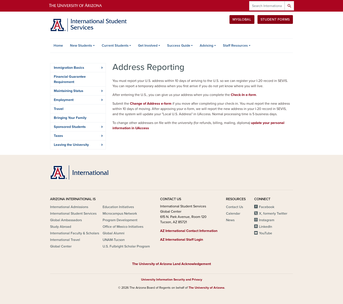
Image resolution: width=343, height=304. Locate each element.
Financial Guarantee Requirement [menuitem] (70, 79)
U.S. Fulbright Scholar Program (126, 246)
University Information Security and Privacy (171, 279)
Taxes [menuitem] (77, 137)
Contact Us (234, 207)
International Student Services (73, 213)
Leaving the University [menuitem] (77, 146)
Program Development (120, 220)
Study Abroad (60, 226)
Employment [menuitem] (77, 101)
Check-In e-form (243, 95)
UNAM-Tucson (114, 240)
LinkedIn (265, 226)
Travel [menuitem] (58, 109)
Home (58, 45)
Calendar (233, 213)
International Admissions (69, 207)
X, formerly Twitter (273, 213)
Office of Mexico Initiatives (123, 226)
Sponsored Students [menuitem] (77, 128)
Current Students (115, 45)
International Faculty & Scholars (74, 233)
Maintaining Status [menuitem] (77, 92)
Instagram (266, 220)
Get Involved (148, 45)
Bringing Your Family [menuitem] (70, 118)
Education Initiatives (118, 207)
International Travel (65, 240)
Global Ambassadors (66, 220)
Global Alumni (113, 233)
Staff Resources (235, 45)
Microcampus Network (120, 213)
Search (289, 6)
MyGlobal (242, 19)
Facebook (266, 207)
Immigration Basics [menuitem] (77, 68)
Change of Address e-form (151, 103)
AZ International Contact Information (188, 231)
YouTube (265, 233)
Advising (206, 45)
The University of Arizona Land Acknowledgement (171, 264)
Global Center (61, 246)
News (230, 220)
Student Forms (275, 19)
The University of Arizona (206, 288)
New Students (81, 45)
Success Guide (178, 45)
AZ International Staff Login (181, 239)
